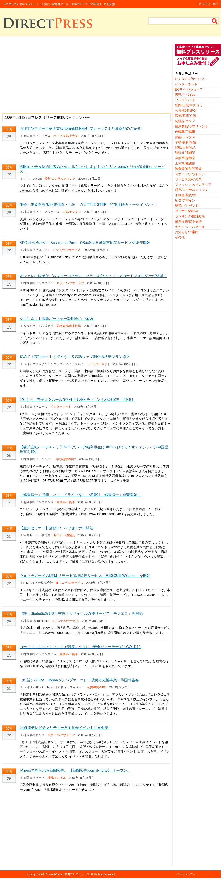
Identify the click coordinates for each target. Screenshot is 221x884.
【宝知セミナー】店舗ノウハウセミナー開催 (56, 528)
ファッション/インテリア (193, 184)
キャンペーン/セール (190, 227)
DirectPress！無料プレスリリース (68, 874)
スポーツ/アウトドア (70, 283)
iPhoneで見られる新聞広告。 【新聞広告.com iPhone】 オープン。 (75, 770)
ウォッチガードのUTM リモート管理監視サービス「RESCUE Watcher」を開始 (85, 576)
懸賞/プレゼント (186, 205)
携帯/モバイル (56, 777)
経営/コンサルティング (60, 178)
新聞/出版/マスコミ (189, 105)
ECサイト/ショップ (189, 89)
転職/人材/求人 (185, 147)
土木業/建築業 (185, 163)
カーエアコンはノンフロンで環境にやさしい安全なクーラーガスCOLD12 (80, 647)
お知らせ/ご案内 (186, 232)
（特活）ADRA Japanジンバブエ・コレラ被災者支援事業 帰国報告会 (79, 680)
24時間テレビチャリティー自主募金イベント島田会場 (64, 728)
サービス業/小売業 (65, 136)
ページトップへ (186, 874)
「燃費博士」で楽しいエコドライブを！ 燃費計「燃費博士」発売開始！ (80, 495)
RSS (215, 4)
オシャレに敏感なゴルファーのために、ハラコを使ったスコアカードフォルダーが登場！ (93, 276)
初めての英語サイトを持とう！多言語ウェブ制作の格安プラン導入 (75, 357)
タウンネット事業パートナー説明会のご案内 (56, 319)
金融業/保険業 (185, 158)
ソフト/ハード (185, 100)
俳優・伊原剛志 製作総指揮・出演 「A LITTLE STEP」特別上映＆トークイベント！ (89, 205)
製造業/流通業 (185, 153)
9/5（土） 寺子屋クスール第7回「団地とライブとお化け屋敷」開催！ (77, 400)
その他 (180, 237)
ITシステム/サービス (67, 250)
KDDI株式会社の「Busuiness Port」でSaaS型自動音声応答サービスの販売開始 (85, 243)
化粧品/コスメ (185, 121)
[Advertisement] (86, 76)
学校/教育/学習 (66, 459)
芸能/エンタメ (71, 212)
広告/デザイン (185, 200)
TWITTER (203, 4)
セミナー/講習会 (64, 535)
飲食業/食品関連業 (188, 168)
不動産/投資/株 (185, 195)
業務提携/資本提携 (68, 326)
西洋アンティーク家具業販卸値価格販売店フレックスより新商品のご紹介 (80, 128)
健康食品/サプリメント (191, 126)
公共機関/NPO (96, 687)
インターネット (99, 364)
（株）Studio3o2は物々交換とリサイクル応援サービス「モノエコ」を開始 (81, 613)
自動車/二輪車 (65, 502)
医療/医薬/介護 (185, 116)
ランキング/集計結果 (190, 216)
